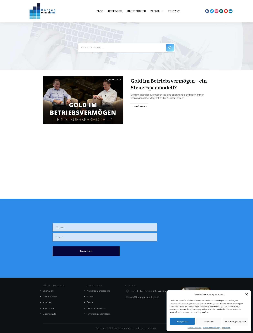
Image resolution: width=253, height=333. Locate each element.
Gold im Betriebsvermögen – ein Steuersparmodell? (169, 84)
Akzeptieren (182, 321)
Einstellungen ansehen (235, 321)
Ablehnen (208, 321)
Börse (90, 302)
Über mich (48, 290)
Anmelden (86, 251)
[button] (246, 294)
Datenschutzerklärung (211, 328)
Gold (118, 79)
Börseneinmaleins (96, 308)
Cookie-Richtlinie (195, 328)
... (186, 97)
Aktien (90, 296)
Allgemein (110, 79)
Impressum (226, 328)
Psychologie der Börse (99, 313)
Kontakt (47, 302)
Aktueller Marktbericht (98, 290)
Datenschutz (49, 313)
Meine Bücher (50, 296)
